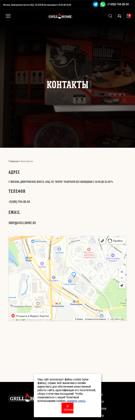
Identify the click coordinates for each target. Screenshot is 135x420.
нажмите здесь (76, 401)
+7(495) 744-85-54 (19, 201)
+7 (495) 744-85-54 (118, 4)
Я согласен (68, 408)
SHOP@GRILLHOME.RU (22, 223)
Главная (14, 161)
